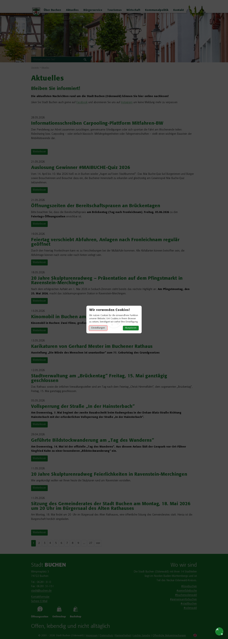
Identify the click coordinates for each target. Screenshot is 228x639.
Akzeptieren (131, 328)
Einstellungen (98, 328)
